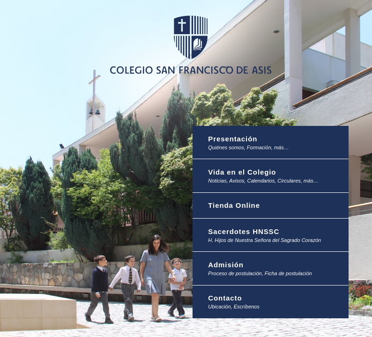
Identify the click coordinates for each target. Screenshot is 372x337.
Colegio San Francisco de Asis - (190, 44)
